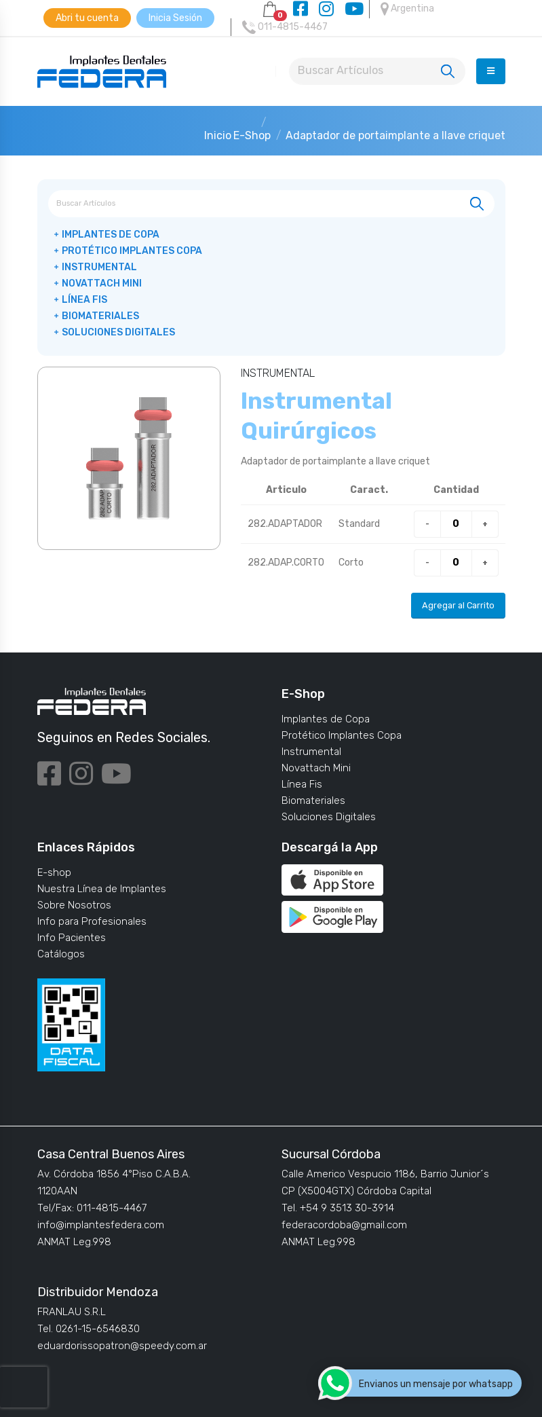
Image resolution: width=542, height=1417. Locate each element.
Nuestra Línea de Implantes (101, 889)
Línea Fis (84, 300)
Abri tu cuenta (87, 18)
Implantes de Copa (110, 234)
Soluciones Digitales (118, 332)
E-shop (54, 872)
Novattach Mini (102, 283)
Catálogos (61, 954)
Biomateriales (100, 316)
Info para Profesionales (92, 921)
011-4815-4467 (285, 27)
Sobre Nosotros (74, 905)
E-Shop (252, 135)
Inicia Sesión (175, 18)
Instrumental (99, 267)
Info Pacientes (71, 938)
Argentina (408, 9)
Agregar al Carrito (458, 605)
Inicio (217, 135)
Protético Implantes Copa (132, 251)
